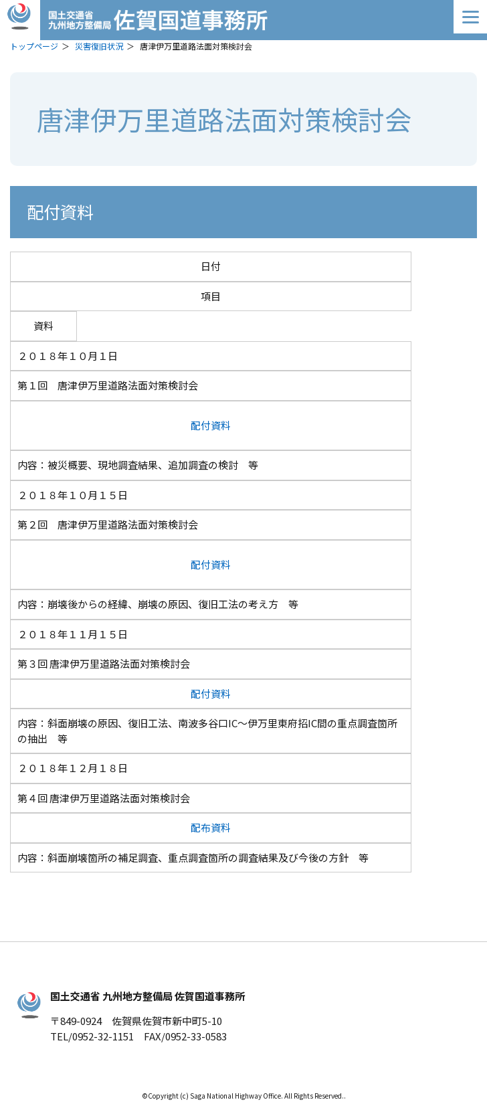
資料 (221, 425)
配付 (201, 425)
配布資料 (211, 827)
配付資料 (211, 693)
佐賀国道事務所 (243, 20)
